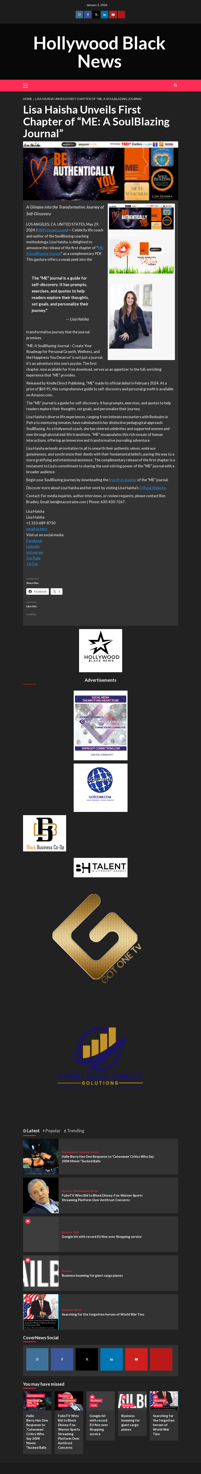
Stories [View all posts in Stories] (95, 1152)
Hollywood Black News (99, 51)
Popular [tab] (52, 1130)
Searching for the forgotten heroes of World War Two (103, 1314)
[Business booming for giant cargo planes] (41, 1273)
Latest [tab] (33, 1130)
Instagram (34, 552)
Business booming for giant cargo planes (92, 1275)
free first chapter (123, 480)
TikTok (32, 564)
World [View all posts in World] (77, 1310)
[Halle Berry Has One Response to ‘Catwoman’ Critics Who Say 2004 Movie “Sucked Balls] (41, 1156)
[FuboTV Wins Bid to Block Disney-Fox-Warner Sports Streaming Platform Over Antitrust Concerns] (41, 1195)
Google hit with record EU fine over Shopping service (102, 1236)
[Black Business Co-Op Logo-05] (44, 833)
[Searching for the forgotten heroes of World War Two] (41, 1312)
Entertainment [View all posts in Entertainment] (70, 1152)
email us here (36, 529)
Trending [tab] (75, 1130)
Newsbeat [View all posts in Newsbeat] (84, 1152)
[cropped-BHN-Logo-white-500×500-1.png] (100, 650)
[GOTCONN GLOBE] (101, 787)
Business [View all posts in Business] (67, 1191)
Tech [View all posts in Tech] (76, 1232)
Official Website (152, 488)
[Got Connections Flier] (101, 725)
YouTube (33, 558)
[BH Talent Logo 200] (101, 867)
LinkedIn (33, 546)
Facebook (34, 540)
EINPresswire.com (52, 230)
